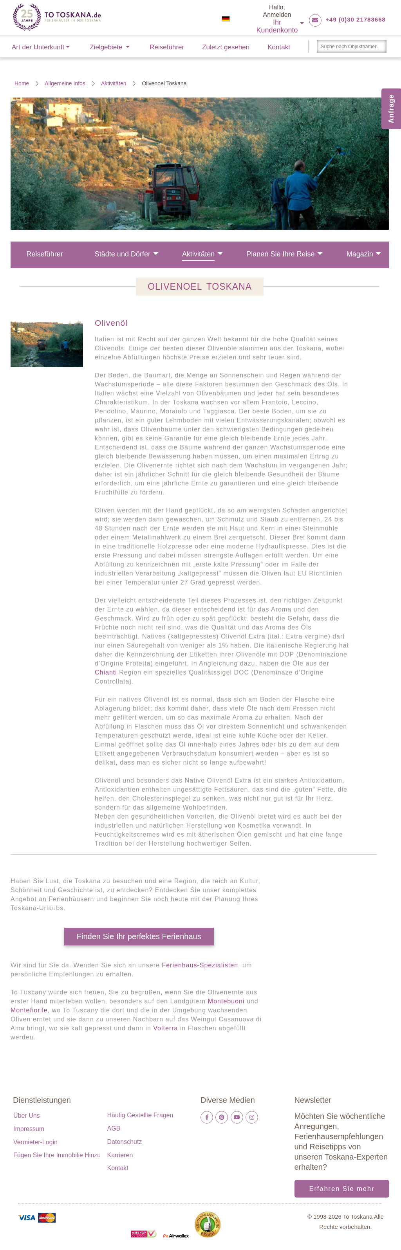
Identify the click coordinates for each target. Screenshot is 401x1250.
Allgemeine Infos (65, 83)
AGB (114, 1128)
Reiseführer (167, 47)
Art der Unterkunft (38, 47)
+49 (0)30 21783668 (355, 19)
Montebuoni (226, 1001)
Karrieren (120, 1155)
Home (21, 83)
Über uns (26, 1115)
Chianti (106, 672)
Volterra (166, 1028)
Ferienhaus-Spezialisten (200, 965)
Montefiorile (29, 1010)
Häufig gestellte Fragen (140, 1115)
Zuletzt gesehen (225, 47)
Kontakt (278, 47)
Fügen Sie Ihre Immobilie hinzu (57, 1155)
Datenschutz (124, 1141)
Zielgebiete (106, 47)
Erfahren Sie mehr (341, 1188)
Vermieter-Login (35, 1142)
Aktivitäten (113, 83)
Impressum (28, 1129)
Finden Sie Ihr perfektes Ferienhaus (139, 936)
